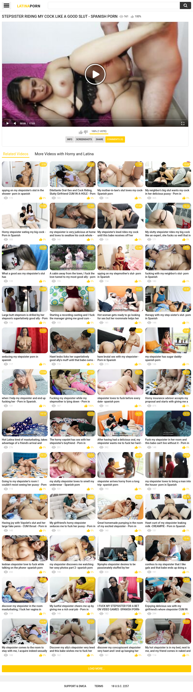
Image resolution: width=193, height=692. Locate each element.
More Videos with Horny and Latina (64, 154)
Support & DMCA (75, 686)
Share (99, 139)
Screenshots (84, 139)
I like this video (81, 132)
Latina (28, 5)
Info (69, 139)
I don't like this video (86, 132)
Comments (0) (115, 139)
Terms (98, 686)
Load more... (96, 668)
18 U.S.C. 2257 (120, 686)
